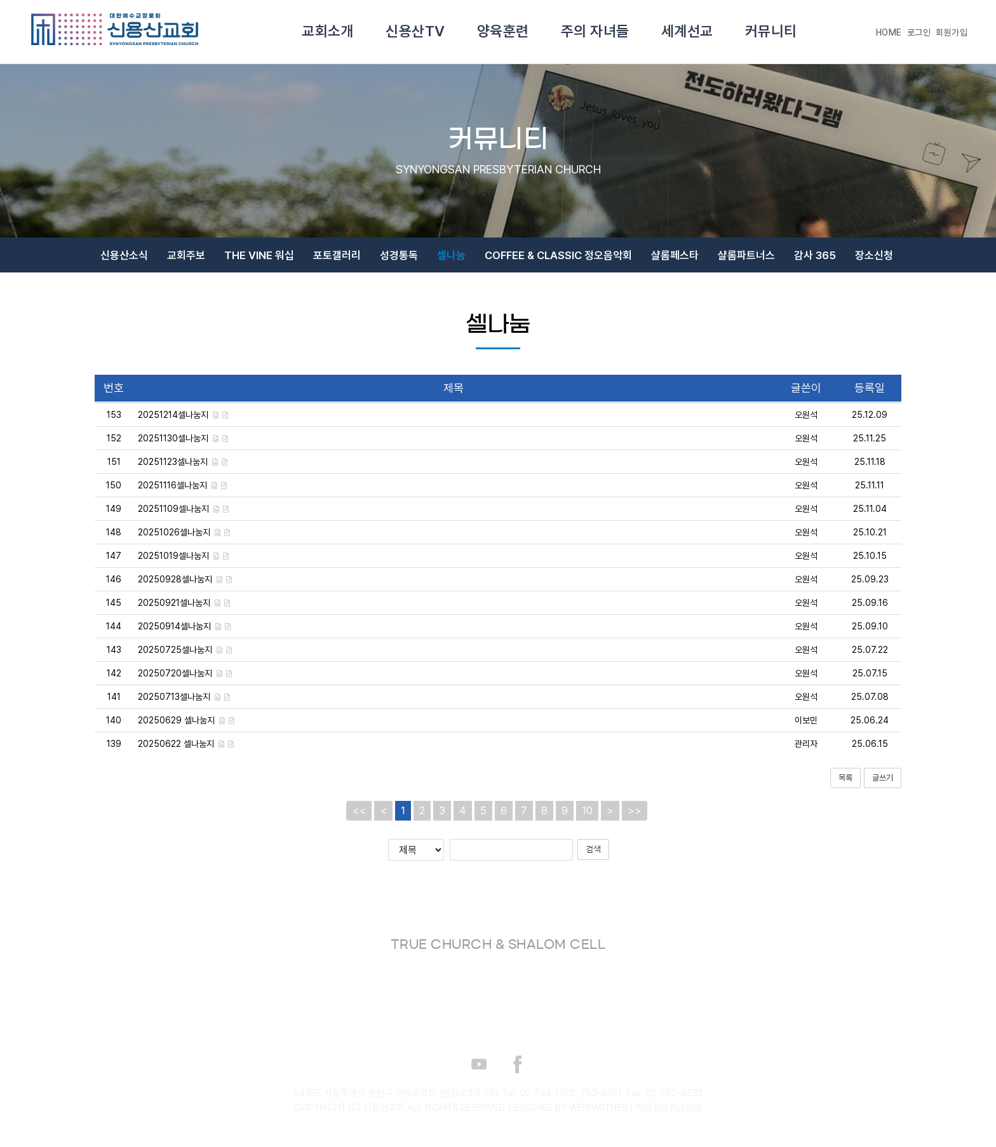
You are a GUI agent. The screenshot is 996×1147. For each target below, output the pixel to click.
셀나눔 (451, 258)
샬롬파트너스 (746, 258)
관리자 (806, 750)
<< (359, 816)
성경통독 (399, 258)
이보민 (806, 726)
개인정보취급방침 (669, 1114)
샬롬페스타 (675, 258)
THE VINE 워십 (259, 258)
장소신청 (874, 258)
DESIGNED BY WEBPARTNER (568, 1114)
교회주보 (186, 258)
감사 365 (815, 258)
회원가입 (951, 32)
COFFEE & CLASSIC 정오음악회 (558, 258)
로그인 (919, 32)
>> (635, 816)
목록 (845, 784)
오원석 (806, 421)
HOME (889, 32)
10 (587, 816)
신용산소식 (124, 258)
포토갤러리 (337, 258)
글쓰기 (882, 784)
